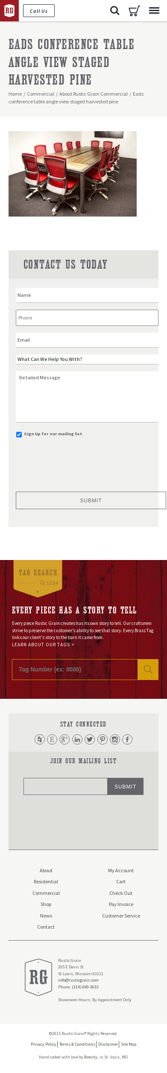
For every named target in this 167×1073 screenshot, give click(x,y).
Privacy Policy (43, 1044)
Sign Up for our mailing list (53, 434)
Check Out (120, 893)
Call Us (39, 11)
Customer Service (121, 915)
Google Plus (64, 739)
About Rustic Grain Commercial (93, 94)
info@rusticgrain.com (78, 980)
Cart (134, 10)
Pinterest (102, 739)
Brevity (90, 1057)
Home (15, 94)
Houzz (40, 739)
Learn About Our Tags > (43, 645)
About (46, 870)
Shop (46, 904)
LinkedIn (77, 739)
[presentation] (81, 461)
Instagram (115, 739)
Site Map (128, 1044)
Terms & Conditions (77, 1044)
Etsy (52, 739)
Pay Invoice (121, 904)
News (46, 915)
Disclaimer (108, 1044)
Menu (152, 6)
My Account (121, 870)
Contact (46, 926)
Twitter (90, 739)
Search (114, 10)
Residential (46, 881)
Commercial (40, 94)
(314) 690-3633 (85, 987)
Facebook (127, 739)
